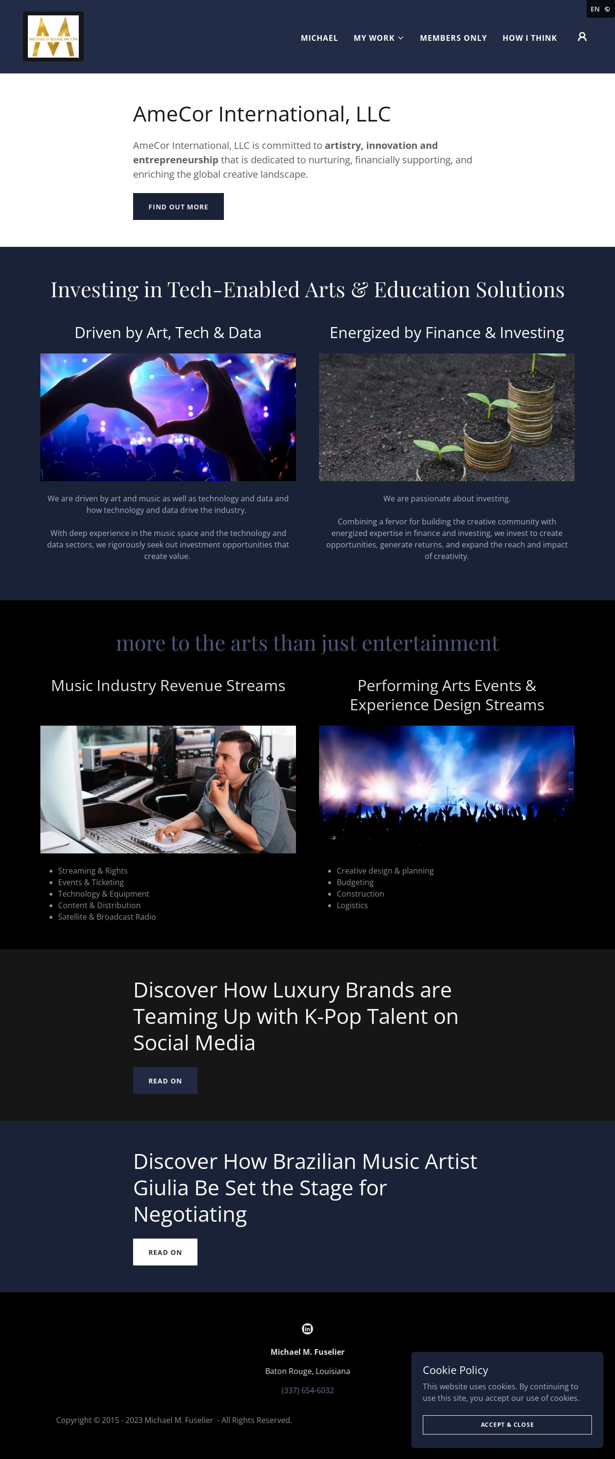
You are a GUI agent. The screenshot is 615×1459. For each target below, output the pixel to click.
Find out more (178, 206)
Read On (165, 1080)
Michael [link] (319, 38)
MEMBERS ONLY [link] (453, 38)
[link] (53, 35)
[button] (379, 38)
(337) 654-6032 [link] (308, 1390)
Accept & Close (507, 1425)
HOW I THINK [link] (530, 38)
